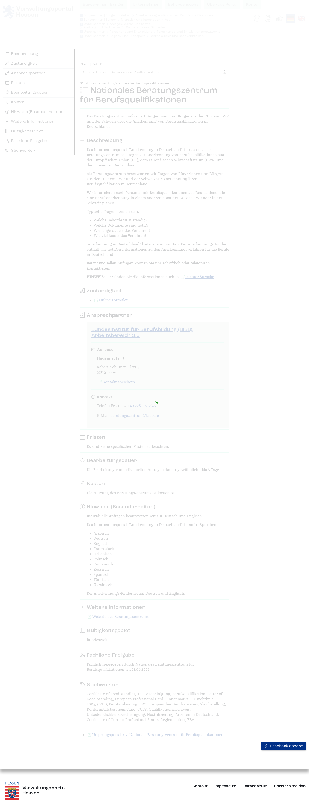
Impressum (225, 786)
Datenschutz (255, 786)
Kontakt (200, 786)
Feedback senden (283, 746)
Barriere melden (290, 786)
